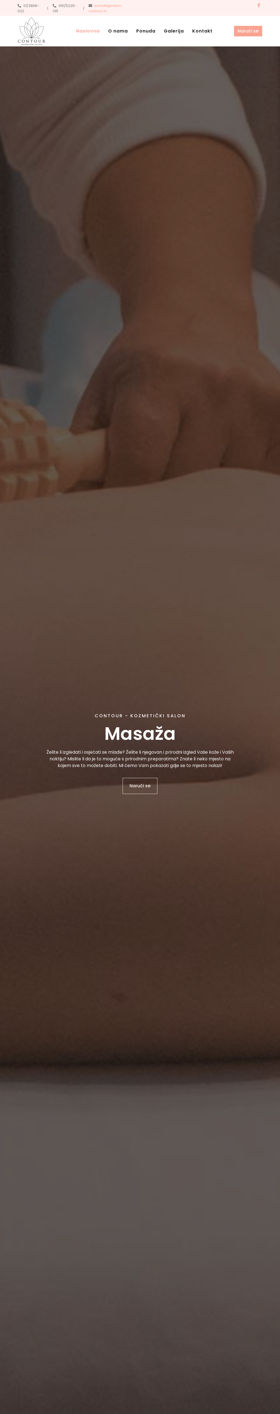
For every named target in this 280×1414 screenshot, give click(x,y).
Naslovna (88, 31)
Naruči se (248, 31)
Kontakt (202, 31)
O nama (118, 31)
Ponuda (145, 31)
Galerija (174, 31)
